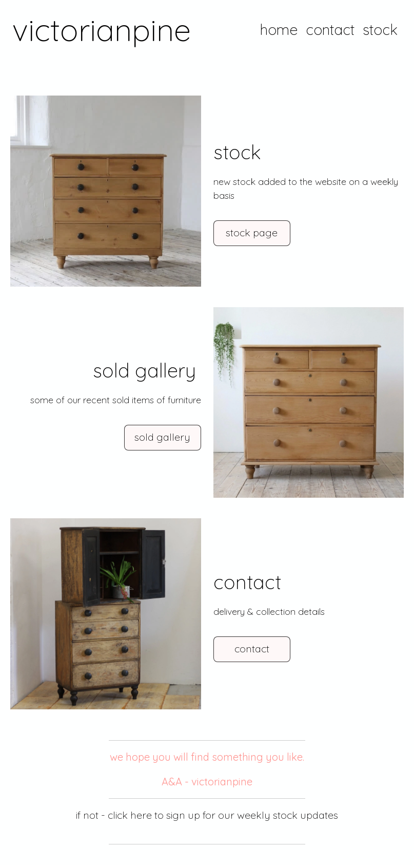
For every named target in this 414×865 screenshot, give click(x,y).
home (279, 30)
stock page (252, 232)
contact (330, 30)
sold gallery (162, 436)
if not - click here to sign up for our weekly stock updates (207, 814)
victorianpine (101, 29)
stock (380, 30)
